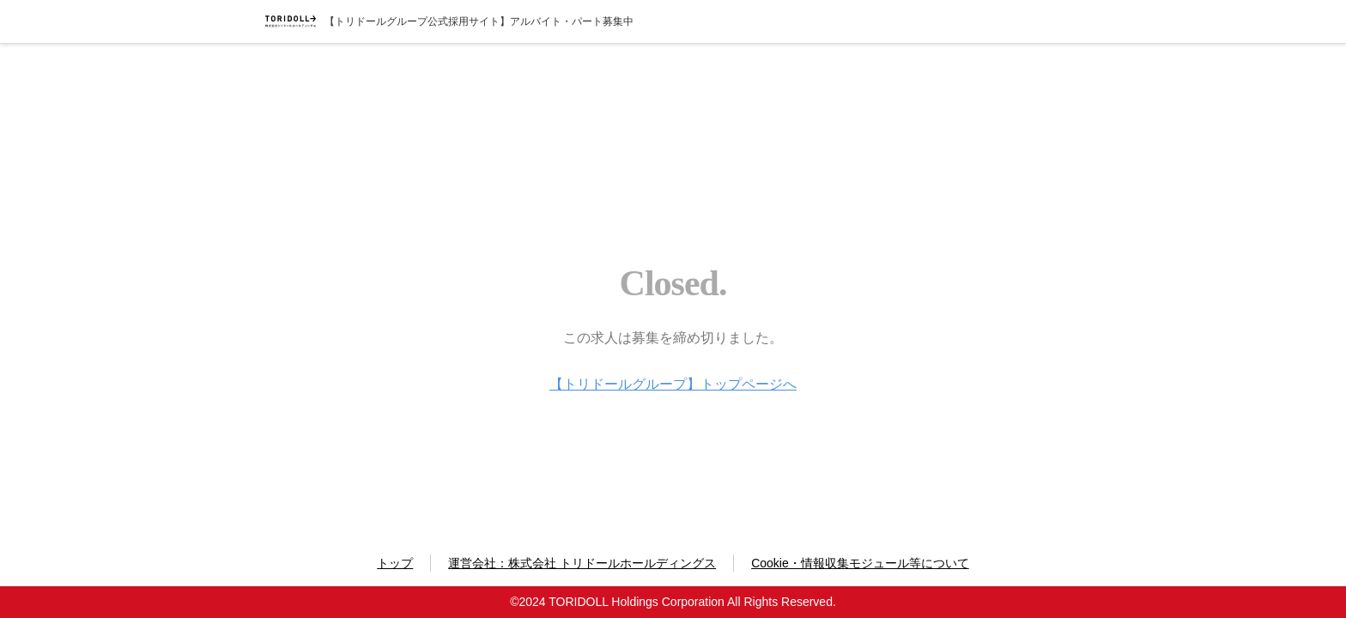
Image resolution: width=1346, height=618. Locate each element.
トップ (395, 563)
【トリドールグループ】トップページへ (673, 384)
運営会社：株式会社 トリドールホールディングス (582, 563)
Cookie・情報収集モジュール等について (860, 563)
